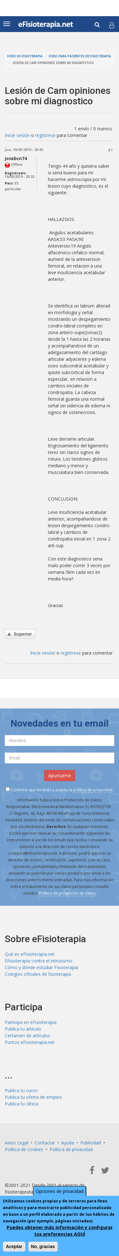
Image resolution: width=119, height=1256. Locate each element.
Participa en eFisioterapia (30, 1022)
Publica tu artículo (23, 1029)
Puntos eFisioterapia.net (30, 1042)
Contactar (45, 1143)
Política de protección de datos (67, 893)
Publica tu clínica (21, 1104)
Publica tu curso (21, 1090)
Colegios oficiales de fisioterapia (38, 974)
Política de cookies (24, 1149)
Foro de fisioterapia (25, 56)
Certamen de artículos (27, 1036)
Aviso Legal (16, 1143)
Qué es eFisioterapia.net (30, 954)
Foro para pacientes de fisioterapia (80, 56)
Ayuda (67, 1143)
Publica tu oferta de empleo (33, 1097)
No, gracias (43, 1246)
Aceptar (14, 1246)
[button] (111, 25)
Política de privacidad (71, 1149)
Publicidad (90, 1143)
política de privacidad (92, 790)
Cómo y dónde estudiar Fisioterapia (41, 967)
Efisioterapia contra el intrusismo (38, 961)
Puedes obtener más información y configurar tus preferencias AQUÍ (60, 1230)
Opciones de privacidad (59, 1191)
